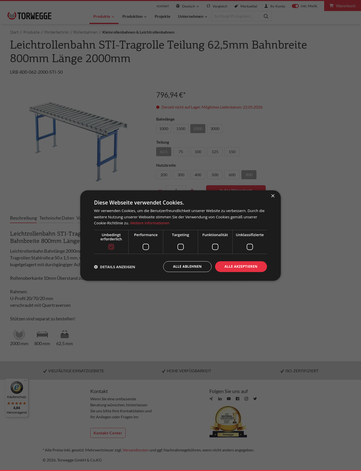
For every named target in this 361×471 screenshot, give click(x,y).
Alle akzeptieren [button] (240, 266)
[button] (114, 266)
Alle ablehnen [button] (186, 266)
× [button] (273, 196)
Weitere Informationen (150, 222)
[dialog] (180, 235)
